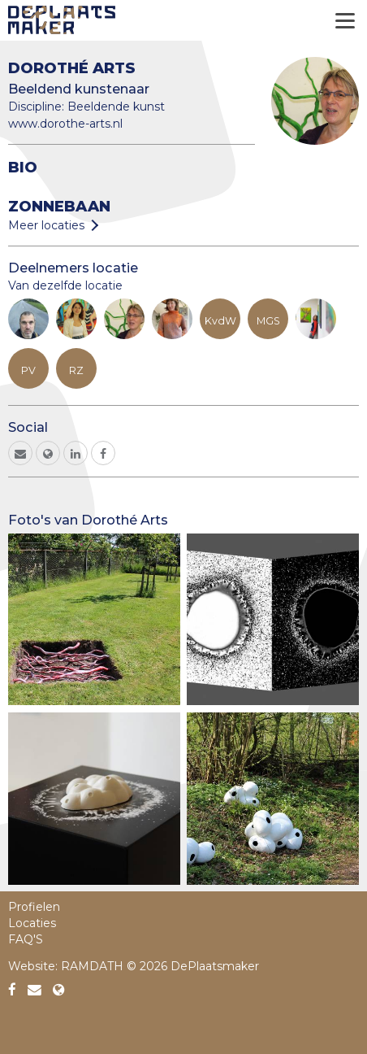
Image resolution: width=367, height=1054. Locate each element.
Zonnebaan (59, 206)
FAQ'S (25, 939)
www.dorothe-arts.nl (65, 123)
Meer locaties (46, 225)
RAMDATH (92, 966)
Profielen (34, 906)
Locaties (32, 923)
